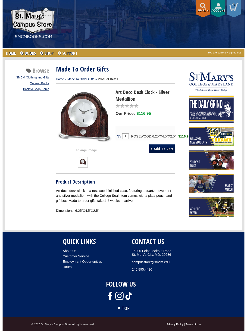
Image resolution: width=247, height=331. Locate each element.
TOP (126, 308)
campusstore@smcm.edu (150, 262)
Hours (67, 267)
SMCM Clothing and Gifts (32, 77)
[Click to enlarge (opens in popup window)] (82, 164)
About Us (69, 251)
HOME (11, 53)
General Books (39, 83)
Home (60, 79)
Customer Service (76, 256)
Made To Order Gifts (80, 79)
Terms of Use (194, 324)
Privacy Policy (175, 324)
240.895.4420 (142, 269)
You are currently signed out (224, 52)
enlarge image (86, 150)
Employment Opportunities (82, 261)
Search (203, 10)
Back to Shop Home (36, 89)
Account (218, 10)
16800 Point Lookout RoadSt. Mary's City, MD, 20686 (151, 252)
